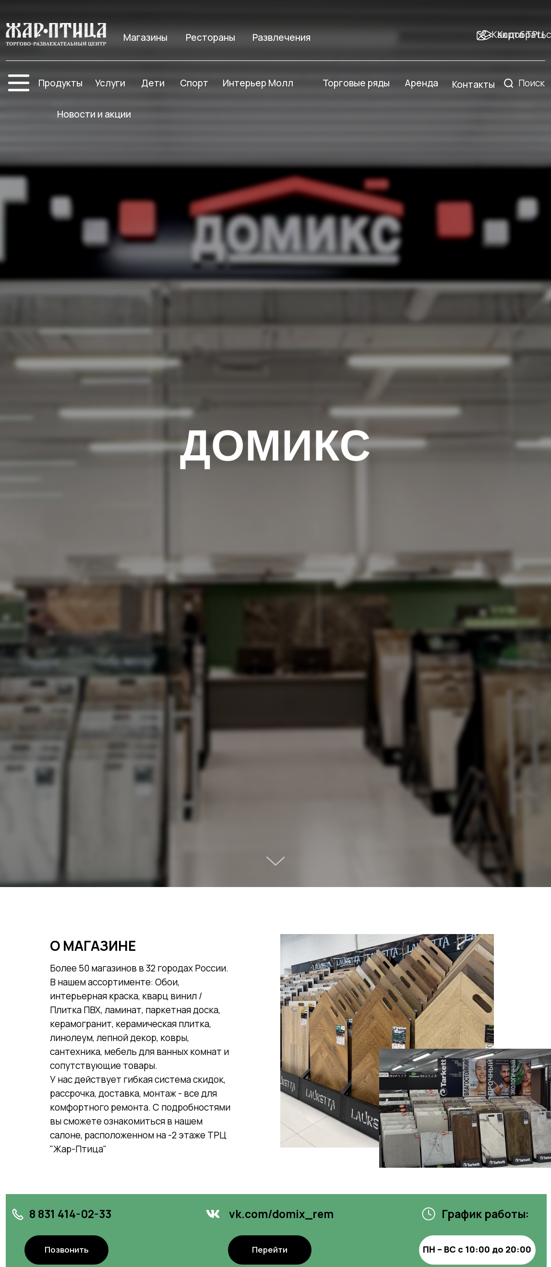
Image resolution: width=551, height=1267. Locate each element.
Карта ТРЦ (521, 34)
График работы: (485, 1214)
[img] (56, 35)
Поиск (531, 83)
